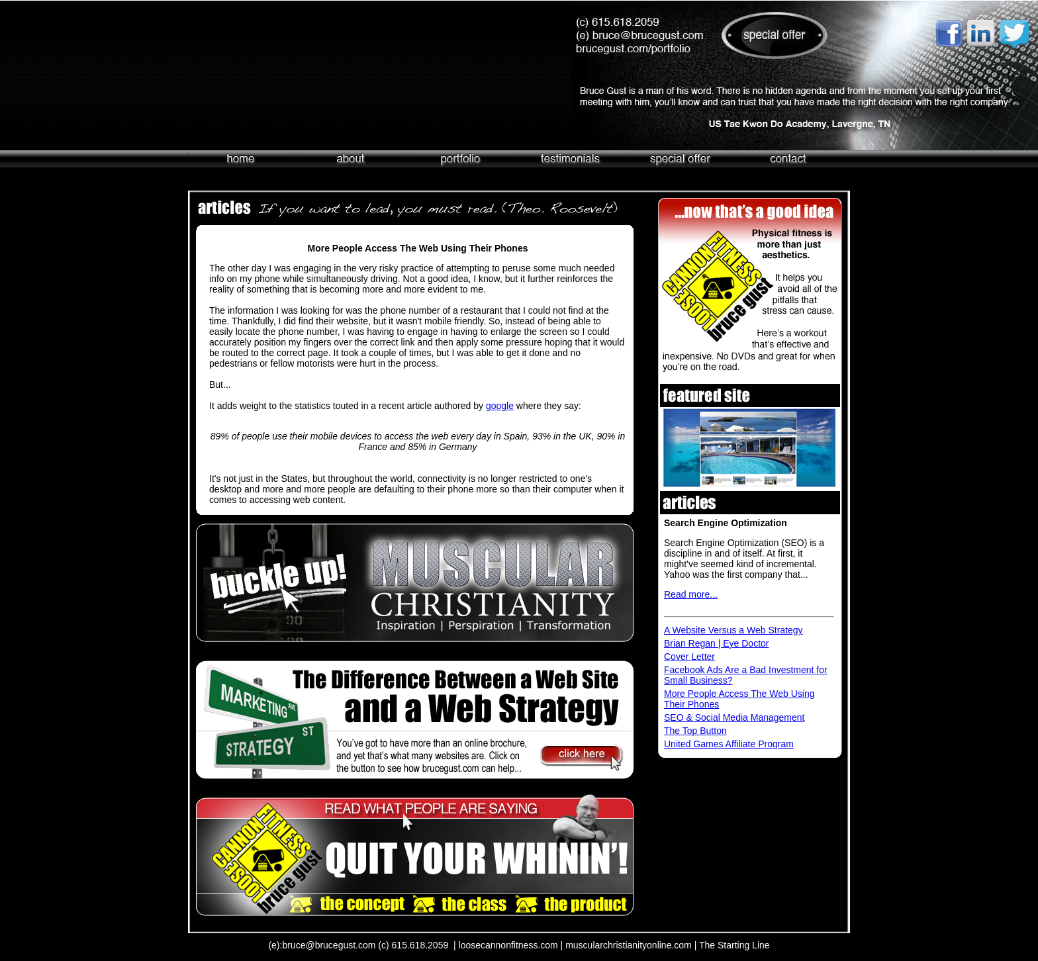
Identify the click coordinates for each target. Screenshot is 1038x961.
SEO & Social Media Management (734, 717)
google (500, 405)
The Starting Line (734, 945)
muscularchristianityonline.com (628, 945)
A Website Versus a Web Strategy (733, 630)
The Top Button (695, 730)
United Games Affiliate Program (729, 744)
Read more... (691, 594)
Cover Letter (689, 656)
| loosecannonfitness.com (505, 945)
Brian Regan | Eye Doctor (716, 643)
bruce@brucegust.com (328, 945)
